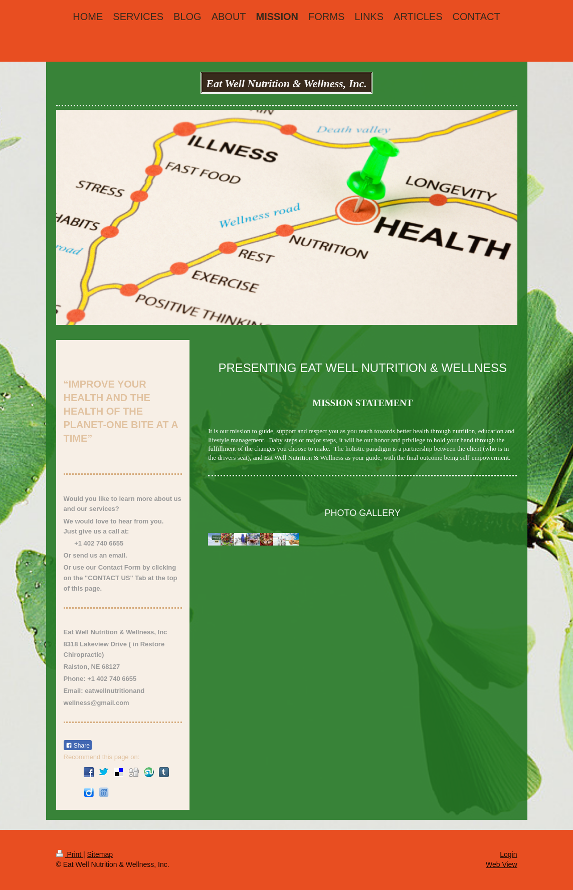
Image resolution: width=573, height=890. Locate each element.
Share (78, 745)
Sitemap (100, 854)
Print (70, 854)
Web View (501, 864)
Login (508, 854)
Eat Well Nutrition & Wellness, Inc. (286, 83)
